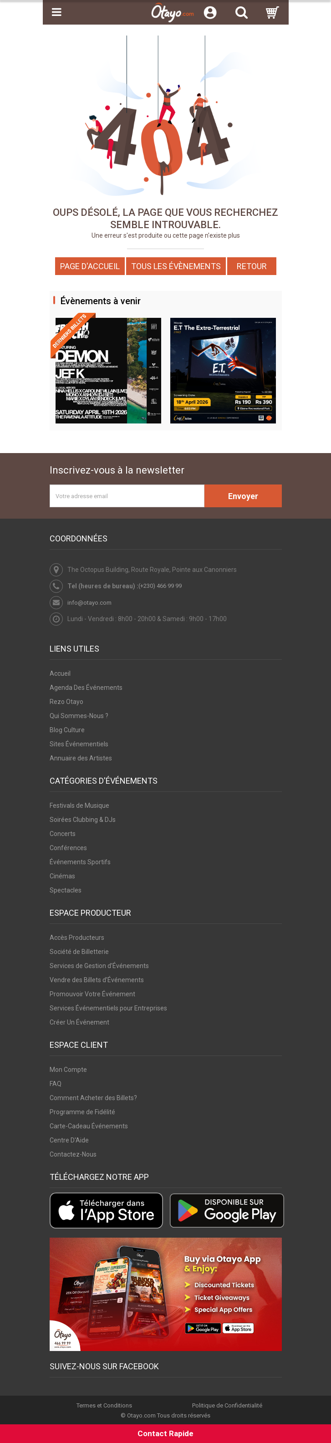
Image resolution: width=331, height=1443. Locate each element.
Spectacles (65, 890)
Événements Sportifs (80, 862)
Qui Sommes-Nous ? (79, 715)
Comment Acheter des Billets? (93, 1097)
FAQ (55, 1083)
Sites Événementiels (79, 744)
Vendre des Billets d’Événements (97, 980)
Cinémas (62, 876)
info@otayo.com (89, 602)
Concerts (63, 833)
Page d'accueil (90, 266)
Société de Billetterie (79, 951)
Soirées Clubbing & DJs (83, 819)
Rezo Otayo (66, 701)
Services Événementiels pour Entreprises (108, 1008)
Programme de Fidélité (82, 1112)
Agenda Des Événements (86, 687)
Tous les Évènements (176, 266)
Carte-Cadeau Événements (89, 1126)
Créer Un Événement (79, 1022)
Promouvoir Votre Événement (92, 994)
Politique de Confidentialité (227, 1405)
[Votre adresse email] (127, 495)
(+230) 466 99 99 (160, 585)
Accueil (60, 673)
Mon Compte (68, 1069)
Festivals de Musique (79, 805)
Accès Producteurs (77, 937)
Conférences (68, 848)
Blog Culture (67, 730)
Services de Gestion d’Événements (99, 965)
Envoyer (243, 496)
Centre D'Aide (69, 1140)
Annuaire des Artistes (81, 758)
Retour (252, 266)
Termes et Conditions (104, 1405)
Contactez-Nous (73, 1154)
